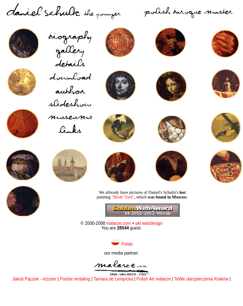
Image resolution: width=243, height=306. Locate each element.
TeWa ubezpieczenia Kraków (201, 279)
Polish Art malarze (153, 279)
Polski (121, 244)
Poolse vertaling (75, 279)
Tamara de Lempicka (113, 279)
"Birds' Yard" (123, 197)
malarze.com (118, 223)
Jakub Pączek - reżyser (35, 279)
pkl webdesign (149, 223)
